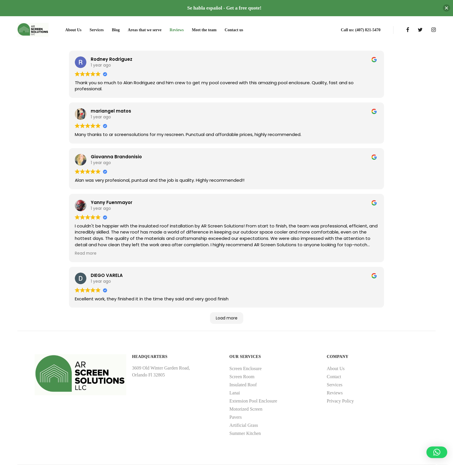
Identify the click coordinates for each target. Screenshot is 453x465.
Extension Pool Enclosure (253, 400)
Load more (226, 318)
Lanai (234, 392)
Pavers (235, 417)
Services (97, 30)
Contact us (234, 30)
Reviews (177, 30)
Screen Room (242, 376)
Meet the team (204, 30)
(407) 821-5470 (368, 30)
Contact (334, 376)
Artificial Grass (243, 425)
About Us (73, 30)
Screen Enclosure (245, 368)
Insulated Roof (243, 384)
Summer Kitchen (245, 433)
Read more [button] (85, 253)
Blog (116, 30)
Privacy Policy (340, 400)
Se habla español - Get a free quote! (224, 8)
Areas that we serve (144, 30)
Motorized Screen (245, 409)
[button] (436, 452)
